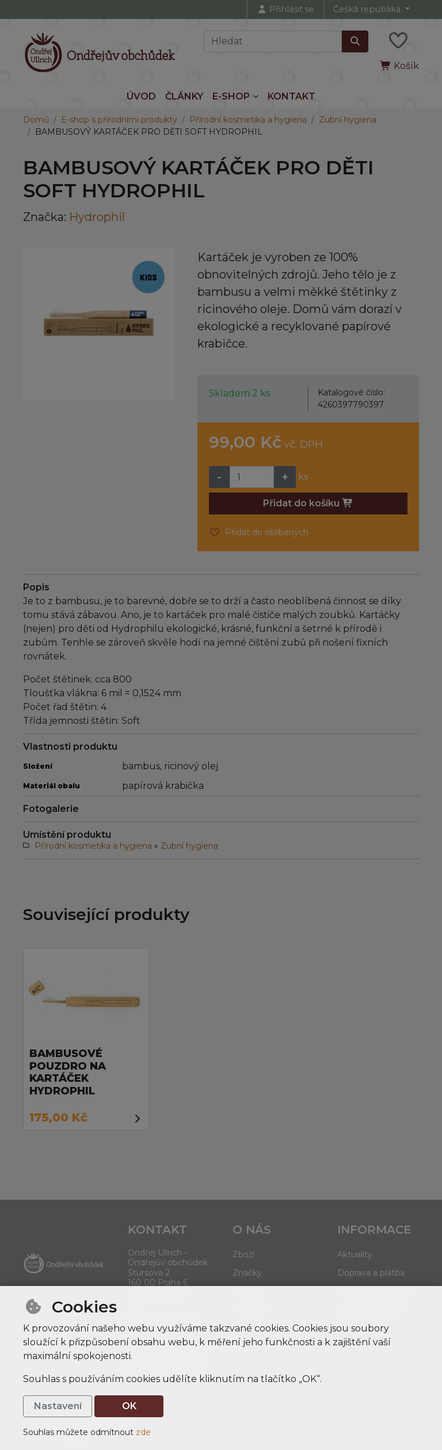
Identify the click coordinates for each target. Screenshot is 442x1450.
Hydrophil (97, 217)
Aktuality (354, 1254)
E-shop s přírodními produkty (119, 120)
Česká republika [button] (368, 9)
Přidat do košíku (308, 503)
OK (129, 1406)
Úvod (141, 96)
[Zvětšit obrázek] (98, 324)
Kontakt (291, 96)
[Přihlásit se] (285, 9)
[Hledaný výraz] (273, 41)
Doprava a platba (371, 1273)
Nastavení (58, 1406)
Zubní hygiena (347, 120)
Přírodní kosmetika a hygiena (248, 120)
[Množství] (252, 477)
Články (184, 96)
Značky (247, 1273)
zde (143, 1432)
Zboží (243, 1254)
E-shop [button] (231, 96)
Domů (36, 120)
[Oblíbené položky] (398, 41)
